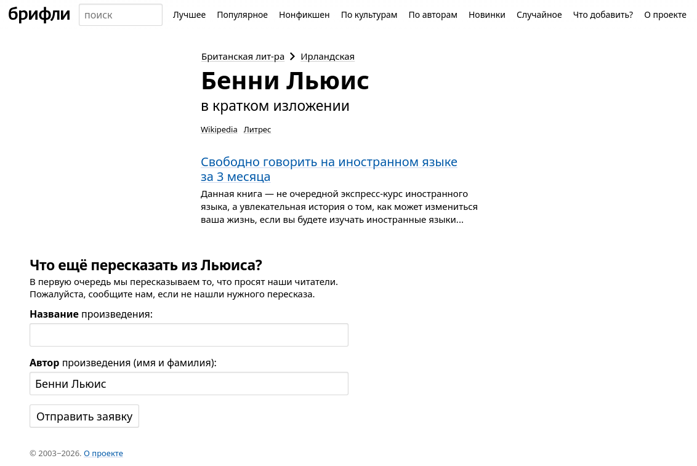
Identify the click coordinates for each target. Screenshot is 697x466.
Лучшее (189, 14)
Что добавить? (603, 14)
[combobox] (121, 15)
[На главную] (39, 14)
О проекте (665, 14)
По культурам (369, 14)
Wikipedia (219, 129)
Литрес (258, 129)
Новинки (487, 14)
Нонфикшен (304, 14)
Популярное (242, 14)
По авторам (432, 14)
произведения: (91, 314)
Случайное (539, 14)
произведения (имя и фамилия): (123, 362)
